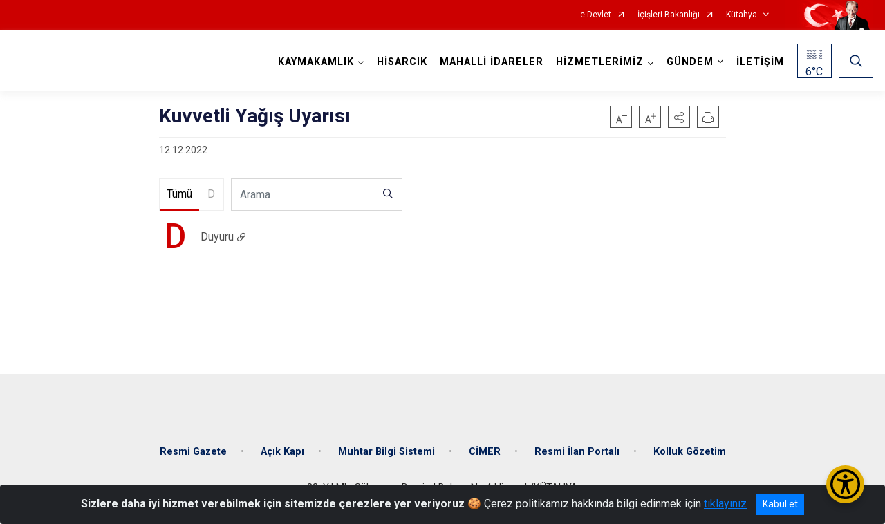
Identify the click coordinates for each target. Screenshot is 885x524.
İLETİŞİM (760, 62)
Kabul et (780, 503)
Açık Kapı (282, 452)
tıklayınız (725, 503)
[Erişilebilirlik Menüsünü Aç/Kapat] (845, 484)
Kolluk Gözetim (689, 452)
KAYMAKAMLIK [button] (316, 62)
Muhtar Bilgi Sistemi (386, 452)
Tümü (179, 193)
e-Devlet (595, 14)
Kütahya (741, 14)
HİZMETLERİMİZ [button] (600, 62)
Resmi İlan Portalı (577, 452)
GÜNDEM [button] (690, 62)
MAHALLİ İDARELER (491, 62)
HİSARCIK (402, 62)
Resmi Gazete (193, 452)
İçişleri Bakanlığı (668, 14)
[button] (679, 117)
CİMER (485, 452)
